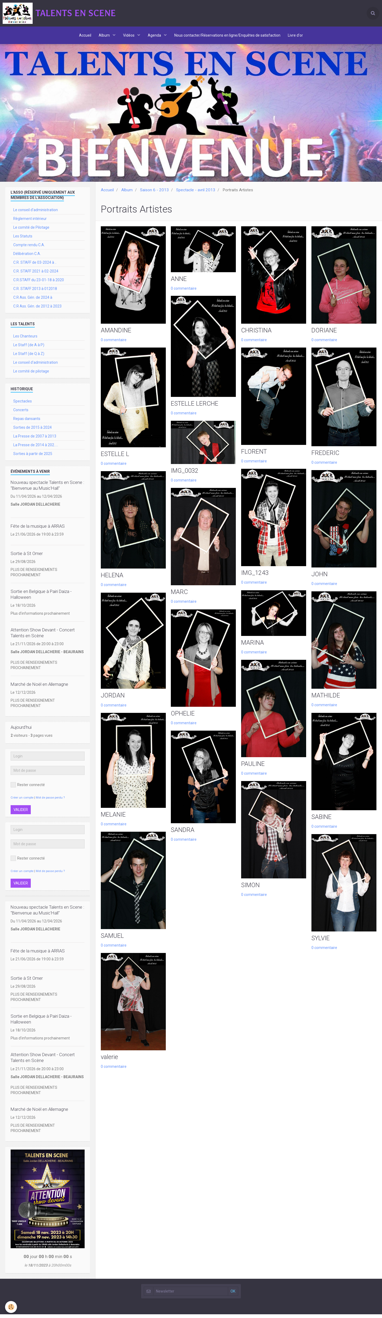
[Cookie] (11, 1307)
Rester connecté (28, 788)
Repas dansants (26, 422)
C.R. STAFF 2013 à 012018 (35, 292)
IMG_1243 (255, 578)
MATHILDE (326, 701)
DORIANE (324, 334)
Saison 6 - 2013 (154, 193)
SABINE (321, 822)
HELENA (112, 580)
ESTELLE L (115, 458)
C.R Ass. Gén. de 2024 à (32, 301)
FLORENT (254, 456)
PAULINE (253, 770)
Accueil (84, 36)
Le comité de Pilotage (31, 231)
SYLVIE (321, 944)
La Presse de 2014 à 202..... (35, 448)
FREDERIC (325, 457)
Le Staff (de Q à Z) (28, 357)
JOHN (319, 579)
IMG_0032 (185, 476)
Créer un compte (22, 801)
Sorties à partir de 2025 (32, 457)
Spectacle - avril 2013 (195, 193)
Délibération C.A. (27, 257)
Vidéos (129, 36)
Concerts (20, 413)
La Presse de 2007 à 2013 (34, 440)
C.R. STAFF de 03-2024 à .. (35, 266)
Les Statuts (22, 240)
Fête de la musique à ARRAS (38, 529)
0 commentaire (114, 344)
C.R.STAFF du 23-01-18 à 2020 (38, 283)
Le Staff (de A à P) (28, 348)
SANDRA (183, 836)
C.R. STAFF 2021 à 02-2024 (35, 275)
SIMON (251, 891)
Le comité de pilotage (31, 375)
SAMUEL (113, 942)
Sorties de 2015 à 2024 (32, 431)
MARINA (252, 648)
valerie (109, 1064)
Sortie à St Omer (27, 557)
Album (104, 36)
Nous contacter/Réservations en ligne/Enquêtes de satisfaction (228, 36)
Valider (21, 813)
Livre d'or (296, 36)
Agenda (155, 36)
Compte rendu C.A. (29, 248)
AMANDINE (116, 334)
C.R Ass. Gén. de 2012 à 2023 (37, 310)
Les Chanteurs (25, 340)
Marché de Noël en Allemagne (39, 688)
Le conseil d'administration (35, 213)
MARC (179, 597)
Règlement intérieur (30, 222)
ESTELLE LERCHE (195, 408)
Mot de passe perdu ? (50, 801)
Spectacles (22, 405)
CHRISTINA (257, 334)
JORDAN (113, 701)
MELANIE (113, 820)
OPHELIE (183, 719)
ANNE (179, 283)
